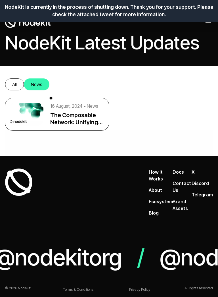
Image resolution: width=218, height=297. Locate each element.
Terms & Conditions (78, 289)
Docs (178, 172)
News (36, 84)
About (155, 190)
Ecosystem (161, 201)
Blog (154, 213)
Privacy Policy (139, 289)
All (14, 84)
